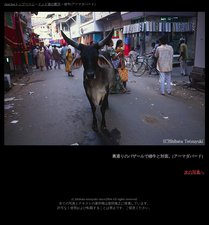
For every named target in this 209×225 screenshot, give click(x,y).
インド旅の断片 (49, 4)
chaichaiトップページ (19, 4)
